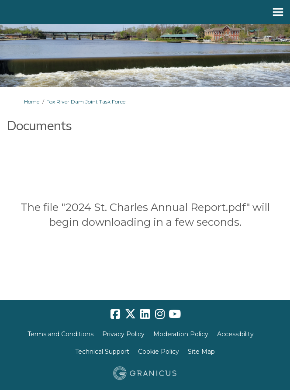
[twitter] (130, 314)
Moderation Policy (180, 334)
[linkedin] (145, 314)
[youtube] (174, 314)
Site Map (201, 351)
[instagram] (160, 314)
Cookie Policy (158, 351)
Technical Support (102, 351)
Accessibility (235, 334)
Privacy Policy (123, 334)
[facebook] (115, 314)
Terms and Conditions (60, 334)
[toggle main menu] (278, 12)
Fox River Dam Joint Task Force (85, 101)
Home (31, 101)
